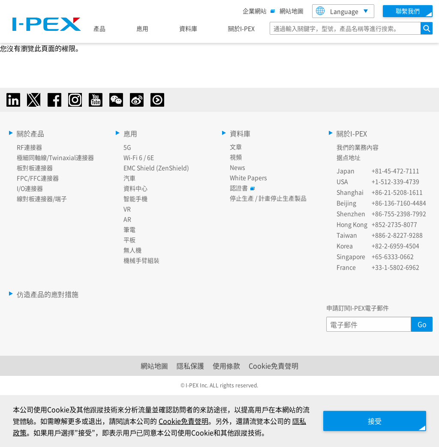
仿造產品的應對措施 (47, 294)
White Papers (248, 177)
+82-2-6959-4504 (395, 245)
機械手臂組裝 (141, 260)
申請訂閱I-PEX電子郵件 (357, 307)
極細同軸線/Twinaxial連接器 (55, 157)
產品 (99, 28)
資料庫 (188, 28)
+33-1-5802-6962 (395, 267)
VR (127, 208)
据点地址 (349, 157)
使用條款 (226, 365)
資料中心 (135, 188)
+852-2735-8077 (394, 224)
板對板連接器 (35, 167)
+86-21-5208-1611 (397, 192)
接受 (375, 421)
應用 (142, 28)
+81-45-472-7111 (395, 170)
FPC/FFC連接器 (38, 178)
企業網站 (257, 10)
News (237, 167)
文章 (236, 146)
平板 (129, 239)
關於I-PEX (241, 28)
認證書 (241, 187)
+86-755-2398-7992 (399, 213)
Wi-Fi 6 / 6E (138, 157)
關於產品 (30, 133)
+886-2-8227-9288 (397, 235)
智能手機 (135, 198)
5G (127, 147)
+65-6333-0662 (393, 256)
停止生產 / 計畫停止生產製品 (268, 198)
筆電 (129, 229)
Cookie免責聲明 (273, 365)
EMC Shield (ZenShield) (156, 167)
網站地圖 (292, 10)
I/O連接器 (30, 188)
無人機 (132, 250)
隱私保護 (190, 365)
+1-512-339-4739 (395, 181)
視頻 (236, 157)
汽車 (129, 178)
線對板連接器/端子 (42, 198)
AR (127, 219)
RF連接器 (29, 147)
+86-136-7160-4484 (399, 202)
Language (337, 10)
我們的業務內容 (358, 147)
